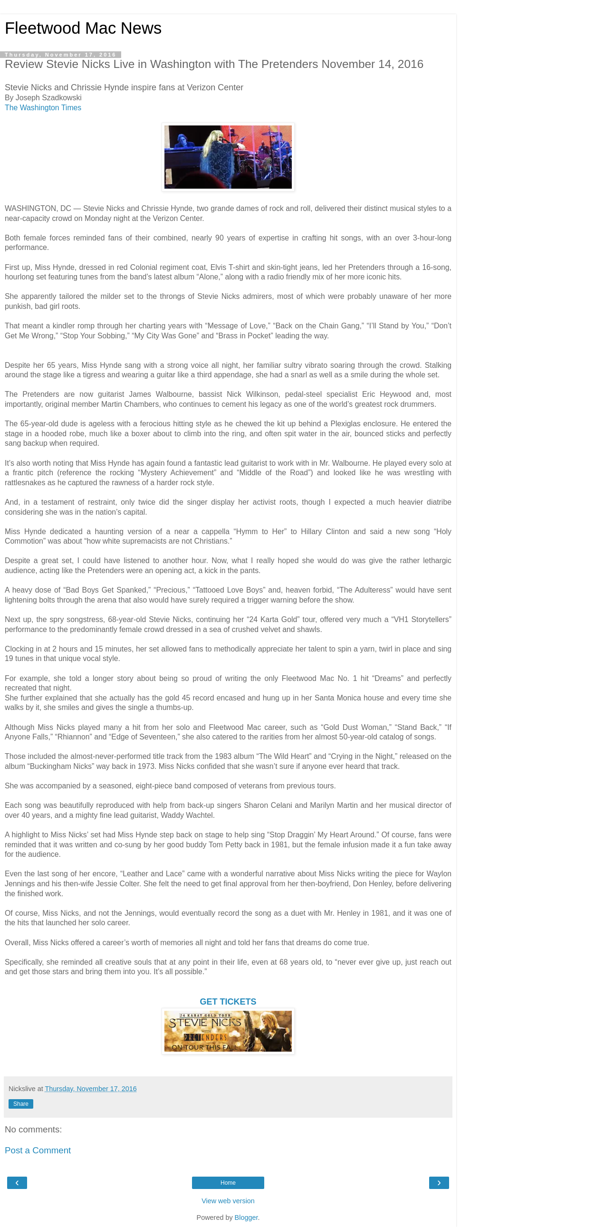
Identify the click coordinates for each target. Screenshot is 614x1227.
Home (228, 1182)
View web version (228, 1201)
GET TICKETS (228, 1002)
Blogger (246, 1217)
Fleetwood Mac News (83, 28)
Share (21, 1104)
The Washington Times (43, 108)
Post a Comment (38, 1150)
